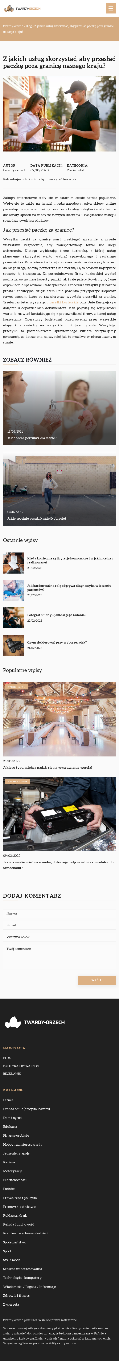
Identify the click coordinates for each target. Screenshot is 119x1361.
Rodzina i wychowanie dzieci (25, 1233)
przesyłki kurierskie (62, 302)
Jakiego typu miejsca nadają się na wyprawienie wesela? (48, 767)
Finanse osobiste (16, 1135)
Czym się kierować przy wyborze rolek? (57, 642)
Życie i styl (76, 170)
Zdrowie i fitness (16, 1295)
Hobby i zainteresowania (22, 1144)
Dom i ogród (12, 1118)
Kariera (9, 1162)
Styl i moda (11, 1260)
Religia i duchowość (18, 1224)
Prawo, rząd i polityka (20, 1198)
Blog (7, 1058)
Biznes (8, 1100)
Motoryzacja (12, 1171)
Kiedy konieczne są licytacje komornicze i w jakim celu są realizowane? (70, 560)
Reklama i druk (15, 1215)
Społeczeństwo (14, 1242)
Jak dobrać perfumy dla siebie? (32, 438)
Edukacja (10, 1126)
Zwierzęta (11, 1304)
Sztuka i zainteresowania (22, 1269)
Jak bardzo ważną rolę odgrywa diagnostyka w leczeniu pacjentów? (69, 588)
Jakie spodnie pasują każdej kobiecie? (36, 518)
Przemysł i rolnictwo (19, 1206)
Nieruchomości (15, 1180)
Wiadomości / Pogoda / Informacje (29, 1287)
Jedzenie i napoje (16, 1153)
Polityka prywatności (22, 1066)
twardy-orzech (14, 170)
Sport (7, 1251)
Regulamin (12, 1074)
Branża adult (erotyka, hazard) (26, 1109)
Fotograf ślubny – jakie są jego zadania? (56, 615)
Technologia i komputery (22, 1277)
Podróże (9, 1189)
